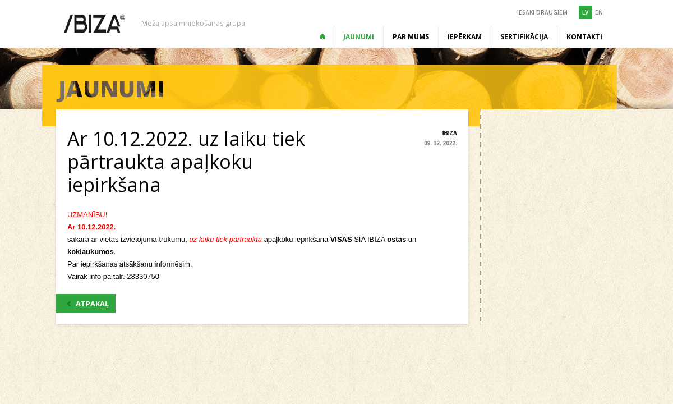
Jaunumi (358, 37)
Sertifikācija (524, 37)
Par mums (411, 37)
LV (585, 12)
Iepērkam (465, 37)
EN (599, 12)
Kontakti (584, 37)
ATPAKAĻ (88, 304)
